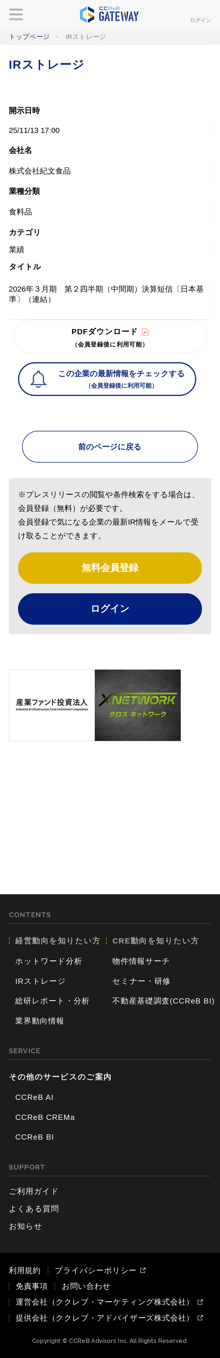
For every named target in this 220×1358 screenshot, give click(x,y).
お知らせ (26, 1226)
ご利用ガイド (34, 1191)
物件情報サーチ (141, 961)
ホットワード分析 (48, 961)
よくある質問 (34, 1208)
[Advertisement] (110, 807)
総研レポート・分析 (52, 1001)
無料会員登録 (110, 567)
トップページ (29, 36)
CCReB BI (34, 1137)
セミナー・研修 (141, 981)
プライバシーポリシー (96, 1271)
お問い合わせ (86, 1286)
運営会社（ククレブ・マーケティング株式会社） (105, 1302)
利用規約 (25, 1270)
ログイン (200, 20)
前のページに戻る (110, 447)
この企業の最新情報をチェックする (121, 380)
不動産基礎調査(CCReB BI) (163, 1001)
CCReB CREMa (45, 1117)
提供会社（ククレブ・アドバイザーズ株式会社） (105, 1318)
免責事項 (32, 1286)
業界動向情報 (39, 1021)
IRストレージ (40, 981)
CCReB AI (34, 1097)
